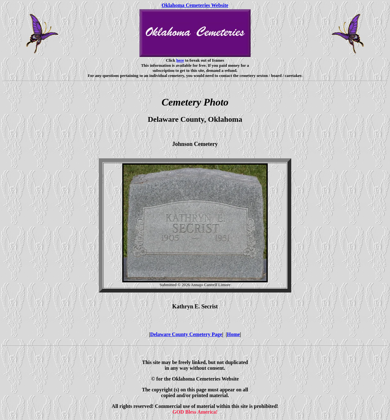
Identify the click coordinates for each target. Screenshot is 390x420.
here (180, 60)
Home (233, 334)
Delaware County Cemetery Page (186, 334)
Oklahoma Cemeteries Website (195, 5)
